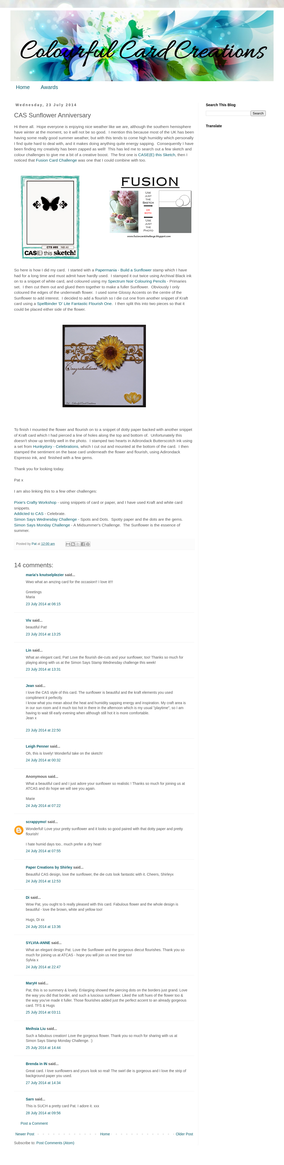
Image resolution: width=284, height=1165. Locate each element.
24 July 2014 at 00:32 (43, 760)
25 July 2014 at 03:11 (43, 1012)
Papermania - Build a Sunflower (123, 270)
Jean (30, 686)
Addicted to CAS (29, 513)
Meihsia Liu (36, 1029)
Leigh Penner (37, 746)
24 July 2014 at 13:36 (43, 927)
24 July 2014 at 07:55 (43, 851)
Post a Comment (34, 1123)
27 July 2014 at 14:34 (43, 1083)
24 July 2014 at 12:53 (43, 881)
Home (23, 87)
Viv (28, 620)
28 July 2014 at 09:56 (43, 1113)
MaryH (31, 983)
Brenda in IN (36, 1064)
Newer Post (24, 1134)
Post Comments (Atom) (55, 1143)
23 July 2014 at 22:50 (43, 730)
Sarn (30, 1099)
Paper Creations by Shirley (49, 867)
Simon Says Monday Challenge (42, 525)
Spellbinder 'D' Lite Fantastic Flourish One (74, 303)
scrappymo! (36, 822)
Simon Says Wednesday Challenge (45, 519)
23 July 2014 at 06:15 (43, 604)
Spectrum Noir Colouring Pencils (137, 281)
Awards (49, 87)
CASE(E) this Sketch (156, 154)
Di (27, 897)
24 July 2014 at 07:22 (43, 806)
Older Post (184, 1134)
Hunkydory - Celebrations (55, 446)
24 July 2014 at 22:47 (43, 967)
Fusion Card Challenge (56, 160)
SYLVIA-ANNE (38, 943)
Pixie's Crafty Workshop (35, 502)
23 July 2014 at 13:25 (43, 634)
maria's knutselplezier (45, 575)
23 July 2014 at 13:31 (43, 669)
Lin (28, 650)
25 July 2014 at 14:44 (43, 1048)
